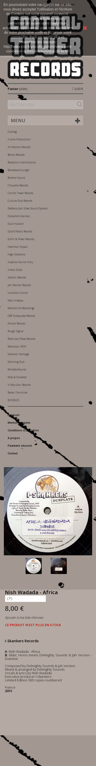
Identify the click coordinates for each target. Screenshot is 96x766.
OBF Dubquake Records (21, 316)
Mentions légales (19, 422)
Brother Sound (16, 177)
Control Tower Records (20, 193)
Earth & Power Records (21, 239)
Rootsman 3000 (17, 346)
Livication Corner (18, 293)
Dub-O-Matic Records (20, 231)
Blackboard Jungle (18, 170)
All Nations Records (19, 147)
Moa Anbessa (15, 300)
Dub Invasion (16, 224)
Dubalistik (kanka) (19, 216)
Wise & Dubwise (17, 377)
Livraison (13, 415)
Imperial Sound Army (20, 262)
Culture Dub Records (20, 200)
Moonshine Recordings (21, 308)
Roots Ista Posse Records (21, 339)
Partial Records (16, 323)
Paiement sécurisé (20, 445)
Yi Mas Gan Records (19, 385)
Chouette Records (18, 185)
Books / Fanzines (17, 392)
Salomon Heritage (18, 354)
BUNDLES (13, 400)
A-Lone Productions (19, 139)
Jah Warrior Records (19, 285)
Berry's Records (16, 154)
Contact (13, 453)
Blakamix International (22, 162)
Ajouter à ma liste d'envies (24, 617)
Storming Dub (16, 362)
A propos (14, 438)
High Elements (16, 254)
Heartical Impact (18, 247)
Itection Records (17, 277)
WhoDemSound (17, 369)
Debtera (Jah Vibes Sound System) (28, 208)
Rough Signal (16, 331)
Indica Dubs (15, 270)
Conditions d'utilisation (23, 430)
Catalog (12, 131)
